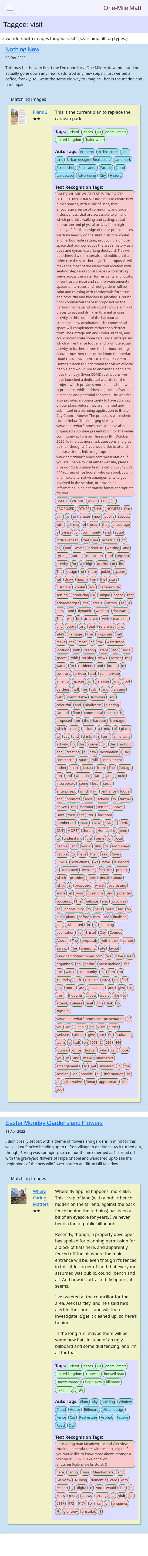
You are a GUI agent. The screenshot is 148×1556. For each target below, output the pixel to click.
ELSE (105, 500)
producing (80, 594)
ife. (121, 563)
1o (116, 979)
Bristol (73, 131)
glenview (70, 1511)
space (118, 594)
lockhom (105, 814)
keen (123, 830)
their (94, 854)
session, (62, 1073)
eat (66, 736)
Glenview (63, 1479)
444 (118, 1042)
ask (82, 987)
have (82, 854)
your (79, 893)
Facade (106, 167)
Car (72, 1417)
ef (70, 893)
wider (70, 971)
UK (99, 131)
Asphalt (107, 1417)
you (59, 1026)
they (96, 916)
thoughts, (76, 995)
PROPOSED (65, 508)
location (62, 650)
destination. (109, 751)
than (74, 767)
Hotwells (93, 1373)
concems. (64, 901)
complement (112, 759)
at (102, 971)
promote (73, 799)
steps (104, 650)
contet (80, 587)
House (75, 1409)
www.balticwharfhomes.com (79, 956)
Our (127, 508)
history (111, 603)
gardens (63, 689)
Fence (61, 1417)
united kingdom (69, 139)
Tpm (111, 971)
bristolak (89, 1511)
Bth (78, 979)
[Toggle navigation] (9, 8)
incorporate (65, 783)
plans (70, 916)
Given (116, 854)
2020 (106, 979)
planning (107, 924)
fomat (90, 1081)
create (85, 516)
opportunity (73, 909)
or (75, 1073)
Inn (59, 775)
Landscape (65, 175)
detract (87, 767)
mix (76, 524)
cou (91, 814)
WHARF (78, 500)
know (60, 1495)
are (95, 540)
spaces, (124, 516)
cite (82, 814)
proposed (64, 720)
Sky (94, 1401)
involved (107, 1066)
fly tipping (64, 1389)
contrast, (63, 673)
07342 (97, 1042)
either (113, 1026)
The (59, 571)
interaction (94, 555)
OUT (59, 830)
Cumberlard (66, 822)
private (80, 673)
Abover (62, 940)
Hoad (84, 822)
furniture (98, 697)
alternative (73, 1081)
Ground (62, 712)
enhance (109, 791)
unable (80, 1026)
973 (71, 1503)
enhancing (121, 736)
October (91, 979)
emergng (88, 948)
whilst (100, 885)
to (74, 516)
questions (95, 893)
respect (62, 1487)
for (74, 563)
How (60, 814)
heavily (82, 579)
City (103, 175)
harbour (99, 720)
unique (104, 594)
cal (99, 1503)
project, (122, 869)
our (59, 916)
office (76, 1050)
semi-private (110, 673)
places (126, 728)
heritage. (75, 634)
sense (67, 532)
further (125, 799)
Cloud (120, 167)
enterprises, (66, 791)
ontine (90, 963)
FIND (124, 822)
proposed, (83, 885)
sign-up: (63, 1010)
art (82, 626)
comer (93, 744)
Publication (87, 167)
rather (61, 767)
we (96, 861)
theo (71, 814)
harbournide (109, 587)
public (109, 516)
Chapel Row (92, 1381)
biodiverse (93, 704)
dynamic (85, 610)
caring (73, 1472)
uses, (94, 524)
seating (90, 650)
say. (105, 854)
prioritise (95, 547)
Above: (117, 806)
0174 (82, 1503)
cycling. (62, 555)
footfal (125, 791)
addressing (117, 885)
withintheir (110, 940)
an (58, 909)
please (77, 1003)
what (60, 885)
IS (113, 500)
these (92, 571)
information (113, 1073)
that (105, 524)
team (60, 1042)
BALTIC (62, 500)
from (101, 767)
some (83, 783)
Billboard (91, 1409)
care (113, 1479)
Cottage (125, 767)
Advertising (87, 175)
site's (113, 579)
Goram (88, 830)
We (109, 956)
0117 (60, 1503)
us (131, 987)
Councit (116, 932)
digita (81, 1487)
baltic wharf (95, 139)
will (69, 618)
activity (62, 563)
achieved (91, 618)
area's (97, 603)
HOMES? (113, 508)
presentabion (109, 963)
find (125, 979)
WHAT (92, 500)
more (92, 877)
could (74, 728)
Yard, (98, 775)
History (115, 175)
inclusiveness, (67, 540)
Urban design (78, 159)
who (103, 1050)
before (84, 916)
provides (77, 877)
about (117, 877)
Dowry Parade (67, 1381)
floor (76, 712)
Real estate (102, 159)
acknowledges (67, 603)
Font (125, 151)
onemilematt (115, 131)
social (119, 532)
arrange (102, 1495)
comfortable (77, 697)
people (62, 846)
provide (86, 1073)
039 (108, 1042)
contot (128, 940)
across (116, 657)
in (122, 665)
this (82, 744)
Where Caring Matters (41, 1197)
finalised (120, 916)
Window (125, 1401)
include (89, 728)
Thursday (64, 979)
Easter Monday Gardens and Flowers (54, 1123)
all (98, 1073)
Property (87, 151)
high (89, 563)
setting (103, 806)
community (91, 532)
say (120, 909)
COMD (61, 861)
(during (62, 1050)
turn (106, 736)
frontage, (117, 720)
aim (59, 516)
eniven (61, 806)
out (59, 987)
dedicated (70, 869)
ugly (79, 1389)
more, (70, 987)
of (84, 524)
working (102, 610)
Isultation (124, 1034)
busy (60, 610)
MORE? (73, 830)
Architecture (107, 151)
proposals (105, 634)
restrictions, (80, 861)
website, (63, 1034)
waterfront (115, 642)
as (122, 603)
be (78, 618)
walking (113, 547)
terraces (103, 681)
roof (126, 681)
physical (123, 555)
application (65, 932)
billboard (113, 1381)
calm (95, 689)
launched (121, 861)
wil (58, 579)
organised (64, 963)
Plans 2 (40, 112)
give (121, 987)
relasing (118, 689)
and (108, 532)
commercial (93, 712)
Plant (84, 1401)
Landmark (123, 159)
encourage (121, 524)
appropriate (108, 1081)
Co (110, 1034)
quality (102, 563)
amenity (63, 681)
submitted (74, 924)
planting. (113, 704)
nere (60, 1472)
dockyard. (121, 610)
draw (69, 579)
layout (114, 948)
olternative (104, 1058)
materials (120, 618)
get (93, 1066)
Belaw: (61, 948)
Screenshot (65, 167)
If (129, 1018)
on (94, 579)
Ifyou (92, 995)
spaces (120, 571)
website (88, 869)
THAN (98, 508)
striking (88, 657)
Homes (103, 830)
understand (73, 838)
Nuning (81, 1479)
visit (89, 1003)
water (61, 665)
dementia (98, 1479)
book (124, 1050)
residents (85, 665)
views (102, 657)
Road (60, 1425)
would (87, 846)
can (114, 1050)
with (59, 524)
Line (59, 159)
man (85, 1472)
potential (124, 893)
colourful (63, 704)
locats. (112, 665)
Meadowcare (103, 1472)
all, (58, 547)
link (110, 1003)
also (105, 901)
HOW (96, 822)
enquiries (120, 1503)
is (67, 516)
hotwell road (114, 1373)
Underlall (83, 775)
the (102, 579)
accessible (110, 540)
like (98, 846)
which (80, 547)
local (95, 783)
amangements (68, 1066)
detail (104, 877)
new (97, 516)
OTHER (83, 508)
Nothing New (22, 49)
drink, (87, 736)
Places (88, 131)
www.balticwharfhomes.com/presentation (90, 1018)
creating (73, 751)
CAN (108, 822)
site (102, 948)
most (82, 642)
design (71, 571)
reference (106, 626)
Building (108, 1401)
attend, (62, 1003)
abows (87, 1495)
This (59, 618)
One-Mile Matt (122, 8)
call (77, 1042)
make (60, 642)
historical (63, 587)
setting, (62, 594)
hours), (90, 1050)
